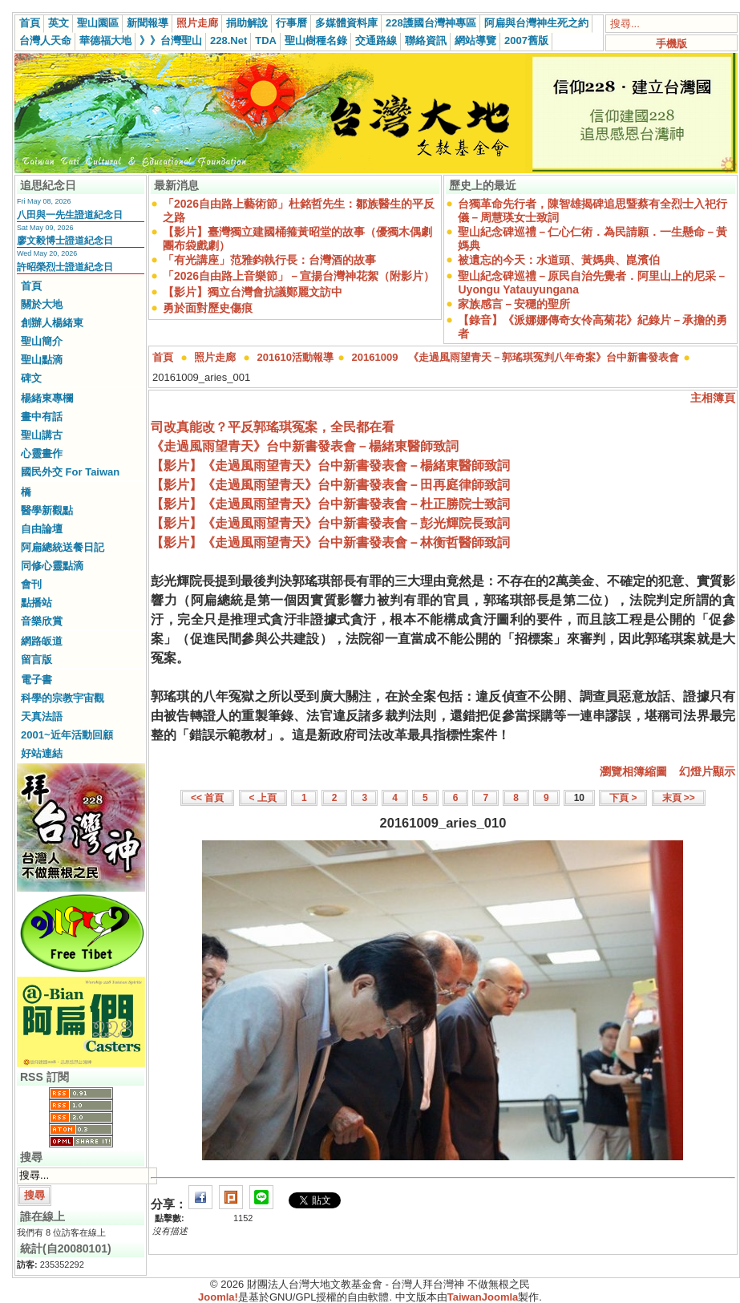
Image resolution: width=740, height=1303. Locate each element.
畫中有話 (42, 417)
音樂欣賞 (42, 621)
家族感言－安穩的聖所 (514, 303)
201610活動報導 (295, 357)
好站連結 (42, 753)
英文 (58, 23)
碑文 (31, 378)
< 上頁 (263, 797)
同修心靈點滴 (52, 566)
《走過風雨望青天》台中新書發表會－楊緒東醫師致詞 (305, 446)
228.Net (228, 40)
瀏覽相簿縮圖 (633, 771)
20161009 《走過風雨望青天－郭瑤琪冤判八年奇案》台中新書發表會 (516, 357)
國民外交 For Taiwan (70, 472)
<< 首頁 (207, 797)
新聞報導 (147, 23)
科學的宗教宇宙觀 (62, 698)
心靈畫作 (42, 453)
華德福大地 (105, 40)
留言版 (36, 660)
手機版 (671, 44)
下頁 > (623, 797)
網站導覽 (475, 40)
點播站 (36, 603)
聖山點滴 (42, 360)
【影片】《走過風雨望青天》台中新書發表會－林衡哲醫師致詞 (330, 542)
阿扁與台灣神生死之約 (536, 23)
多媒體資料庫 (346, 23)
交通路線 (376, 40)
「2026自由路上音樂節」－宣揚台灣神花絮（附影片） (299, 275)
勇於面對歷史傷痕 (208, 307)
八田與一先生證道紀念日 (70, 215)
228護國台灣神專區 (431, 23)
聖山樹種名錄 (316, 40)
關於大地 (42, 304)
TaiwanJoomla (483, 1297)
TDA (266, 40)
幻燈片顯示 (707, 771)
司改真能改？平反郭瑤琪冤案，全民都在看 (272, 427)
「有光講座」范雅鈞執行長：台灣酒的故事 (269, 259)
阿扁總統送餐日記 (62, 547)
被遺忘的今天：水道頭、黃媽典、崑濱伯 (559, 259)
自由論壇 (42, 529)
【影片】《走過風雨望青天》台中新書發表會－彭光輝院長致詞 (330, 523)
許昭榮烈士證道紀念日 (65, 267)
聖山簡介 (42, 341)
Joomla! (218, 1297)
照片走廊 (197, 23)
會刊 (31, 584)
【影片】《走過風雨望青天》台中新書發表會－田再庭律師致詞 (330, 485)
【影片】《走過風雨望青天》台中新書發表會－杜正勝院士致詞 (330, 504)
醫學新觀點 (47, 510)
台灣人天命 (45, 40)
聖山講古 (42, 435)
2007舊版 (526, 40)
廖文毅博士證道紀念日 (65, 240)
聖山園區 (98, 23)
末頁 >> (678, 797)
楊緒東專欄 (47, 398)
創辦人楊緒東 (52, 323)
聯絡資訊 (426, 40)
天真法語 (42, 716)
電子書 (36, 680)
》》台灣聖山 (171, 40)
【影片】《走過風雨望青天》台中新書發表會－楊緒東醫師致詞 (330, 465)
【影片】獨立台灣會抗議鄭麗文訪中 (252, 291)
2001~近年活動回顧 (67, 735)
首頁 (29, 23)
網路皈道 (42, 641)
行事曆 (291, 23)
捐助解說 (247, 23)
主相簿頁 (712, 397)
